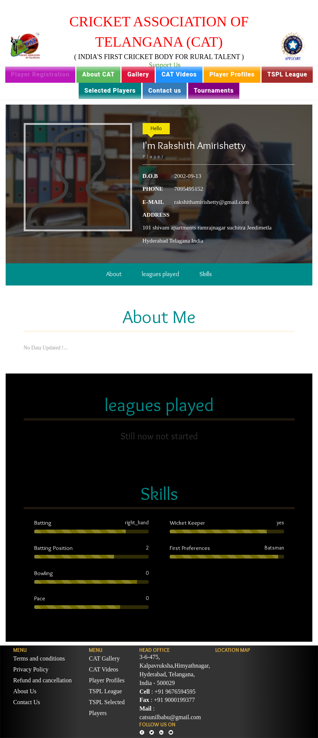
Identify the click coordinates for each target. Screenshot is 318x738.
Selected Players (109, 90)
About (114, 274)
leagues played (160, 274)
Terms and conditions (39, 658)
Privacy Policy (31, 669)
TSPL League (287, 74)
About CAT (98, 74)
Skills (205, 274)
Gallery (138, 74)
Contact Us (26, 702)
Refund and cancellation (42, 680)
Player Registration (40, 74)
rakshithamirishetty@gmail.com (211, 202)
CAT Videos (178, 74)
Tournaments (214, 90)
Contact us (164, 90)
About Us (25, 691)
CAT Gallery (104, 658)
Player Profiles (231, 74)
